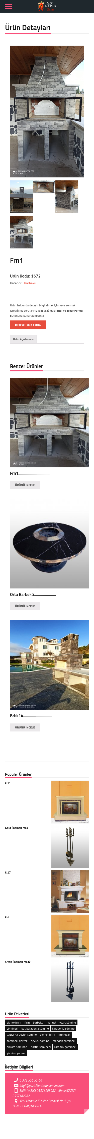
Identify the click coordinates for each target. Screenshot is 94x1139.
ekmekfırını (14, 1022)
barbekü (38, 1022)
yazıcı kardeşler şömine (22, 1034)
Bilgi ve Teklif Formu (28, 324)
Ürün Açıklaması (23, 339)
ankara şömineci (17, 1047)
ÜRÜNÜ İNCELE (25, 485)
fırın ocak (64, 1034)
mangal (51, 1022)
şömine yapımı (16, 1053)
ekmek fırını (47, 1034)
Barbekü (29, 283)
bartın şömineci (41, 1047)
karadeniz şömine (63, 1028)
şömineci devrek (17, 1041)
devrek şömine (40, 1041)
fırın (27, 1022)
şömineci (12, 1028)
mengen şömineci (64, 1041)
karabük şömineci (65, 1047)
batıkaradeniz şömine (35, 1028)
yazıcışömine (67, 1022)
